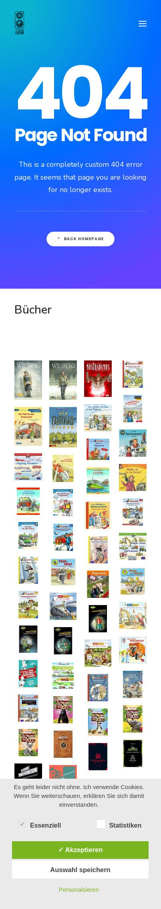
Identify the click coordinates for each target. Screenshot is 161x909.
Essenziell (39, 825)
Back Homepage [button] (80, 239)
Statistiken (119, 825)
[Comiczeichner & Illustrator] (19, 23)
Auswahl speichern (80, 869)
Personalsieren (79, 889)
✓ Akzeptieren (80, 849)
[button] (142, 23)
